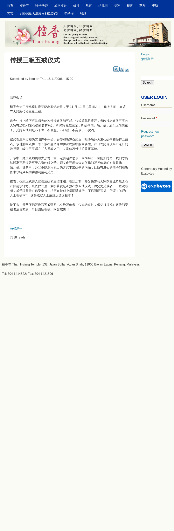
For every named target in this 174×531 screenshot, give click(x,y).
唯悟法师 (41, 5)
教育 (89, 5)
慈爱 (142, 5)
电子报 (69, 13)
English (146, 54)
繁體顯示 (147, 59)
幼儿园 (103, 5)
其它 (10, 13)
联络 (83, 13)
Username (149, 105)
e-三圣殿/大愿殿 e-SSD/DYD (39, 13)
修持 (76, 5)
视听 (155, 5)
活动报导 (16, 228)
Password (149, 118)
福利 (117, 5)
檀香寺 (24, 5)
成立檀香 (60, 5)
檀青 (130, 5)
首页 (10, 5)
